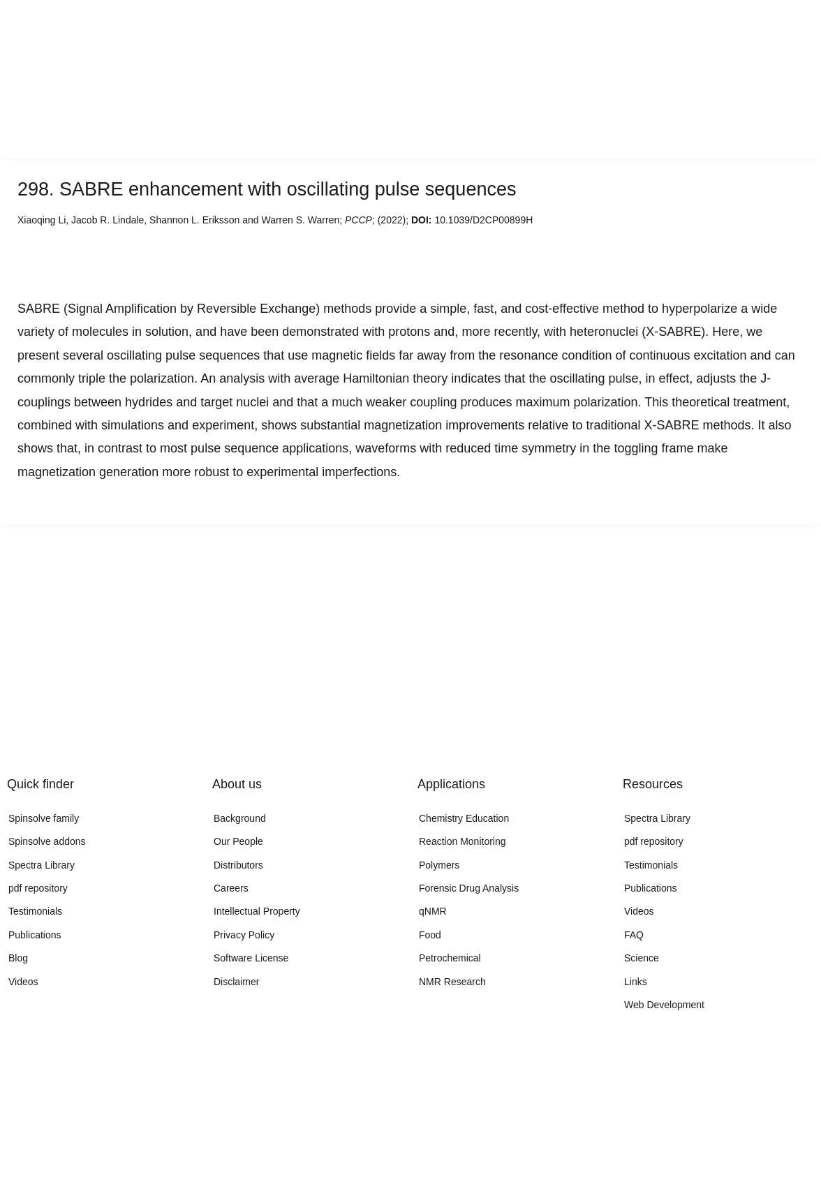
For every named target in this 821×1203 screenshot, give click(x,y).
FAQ (634, 934)
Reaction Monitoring (462, 841)
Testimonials (35, 911)
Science (641, 958)
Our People (238, 841)
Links (635, 981)
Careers (231, 888)
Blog (18, 958)
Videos (23, 981)
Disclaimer (236, 981)
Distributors (238, 865)
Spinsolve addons (47, 841)
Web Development (664, 1004)
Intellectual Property (257, 911)
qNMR (433, 911)
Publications (34, 934)
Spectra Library (41, 865)
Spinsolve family (43, 818)
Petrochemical (450, 958)
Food (430, 934)
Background (240, 818)
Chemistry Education (464, 818)
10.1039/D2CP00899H (483, 220)
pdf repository (38, 888)
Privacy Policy (244, 934)
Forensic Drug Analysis (469, 888)
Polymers (439, 865)
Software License (251, 958)
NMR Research (452, 981)
